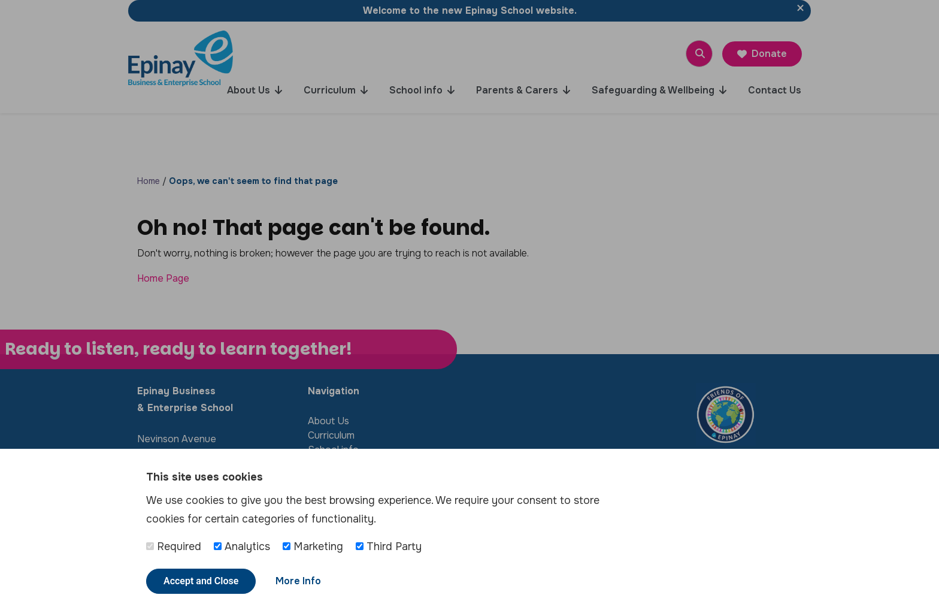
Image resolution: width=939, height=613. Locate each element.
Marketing (313, 546)
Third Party (389, 546)
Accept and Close (200, 581)
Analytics (242, 546)
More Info (298, 581)
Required (173, 546)
